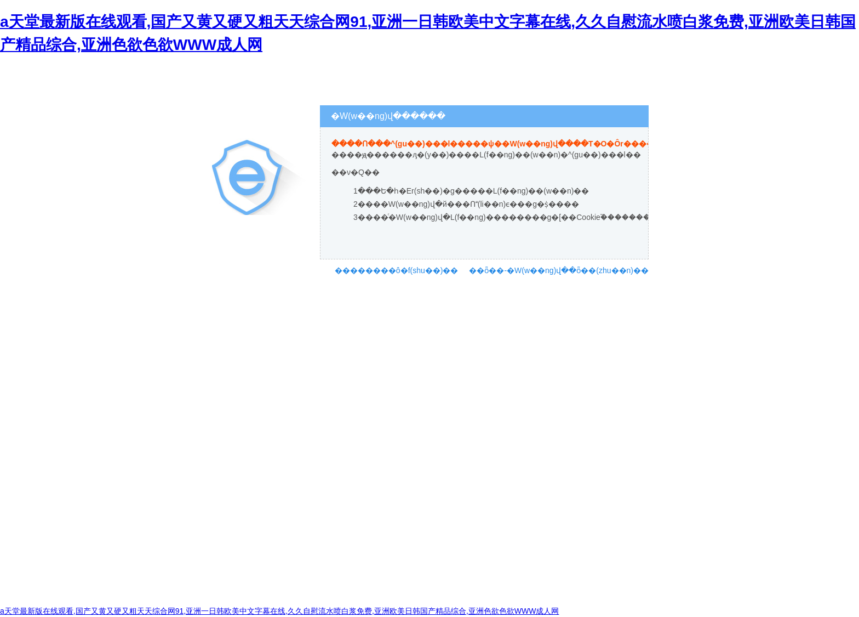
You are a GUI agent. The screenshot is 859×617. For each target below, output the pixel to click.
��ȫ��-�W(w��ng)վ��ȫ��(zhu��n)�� (559, 270)
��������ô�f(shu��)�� (397, 270)
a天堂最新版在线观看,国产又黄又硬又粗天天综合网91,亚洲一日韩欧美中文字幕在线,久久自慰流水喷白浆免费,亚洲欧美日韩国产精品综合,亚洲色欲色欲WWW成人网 (279, 611)
